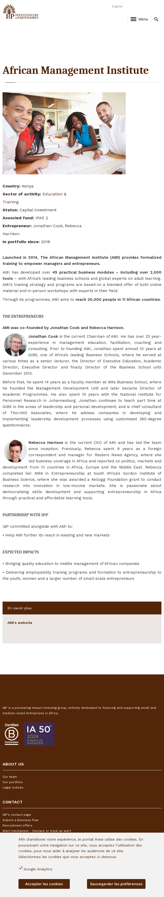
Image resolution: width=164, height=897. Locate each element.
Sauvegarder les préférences (116, 884)
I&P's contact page (17, 814)
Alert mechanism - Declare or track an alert (37, 831)
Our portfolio (13, 782)
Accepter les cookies (44, 884)
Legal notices (13, 787)
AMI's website (19, 623)
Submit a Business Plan (20, 820)
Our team (10, 777)
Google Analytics (38, 869)
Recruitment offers (17, 825)
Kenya (28, 186)
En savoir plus (19, 608)
